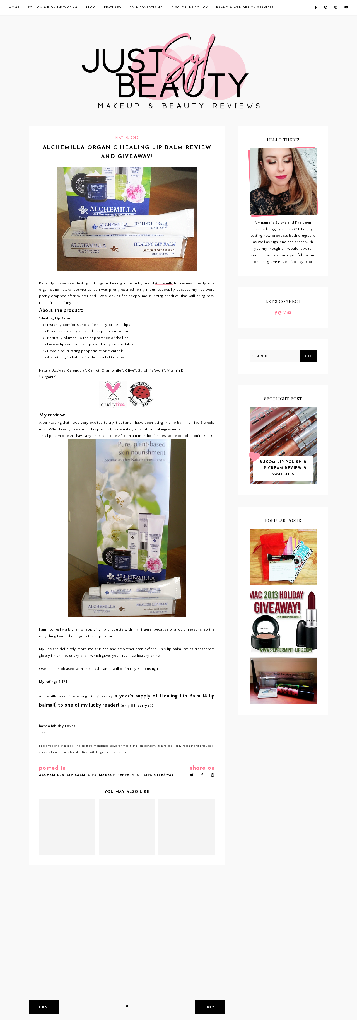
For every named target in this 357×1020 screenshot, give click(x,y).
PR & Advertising (146, 7)
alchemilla (51, 775)
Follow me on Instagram (53, 7)
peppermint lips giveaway (145, 775)
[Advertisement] (127, 953)
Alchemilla (164, 283)
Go (308, 356)
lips (92, 775)
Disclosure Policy (189, 7)
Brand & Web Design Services (245, 7)
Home (14, 7)
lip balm (76, 775)
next (44, 1007)
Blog (91, 7)
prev (210, 1007)
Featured (113, 7)
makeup (107, 775)
